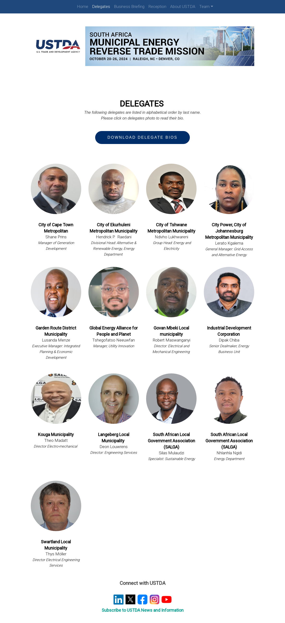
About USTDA (182, 6)
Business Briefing (129, 6)
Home (82, 6)
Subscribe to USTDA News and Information (143, 604)
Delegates (101, 6)
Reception (157, 6)
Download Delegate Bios (142, 136)
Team (204, 6)
